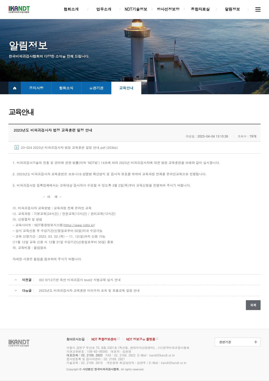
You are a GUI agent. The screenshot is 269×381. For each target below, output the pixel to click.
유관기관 (96, 87)
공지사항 (36, 87)
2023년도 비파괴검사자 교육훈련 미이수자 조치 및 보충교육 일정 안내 (89, 290)
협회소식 (66, 87)
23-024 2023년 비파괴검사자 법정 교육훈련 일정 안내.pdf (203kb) (69, 147)
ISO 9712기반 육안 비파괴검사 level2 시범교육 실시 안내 (80, 280)
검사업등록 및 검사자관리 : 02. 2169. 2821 (95, 359)
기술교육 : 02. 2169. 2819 (84, 363)
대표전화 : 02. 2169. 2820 (84, 355)
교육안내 (126, 87)
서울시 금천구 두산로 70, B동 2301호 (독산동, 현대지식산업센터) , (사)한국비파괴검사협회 (127, 348)
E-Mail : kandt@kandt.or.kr (156, 355)
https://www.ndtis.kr (79, 225)
